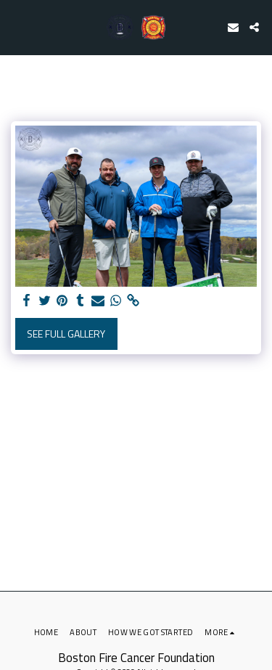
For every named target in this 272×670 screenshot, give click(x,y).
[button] (16, 26)
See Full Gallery (66, 333)
